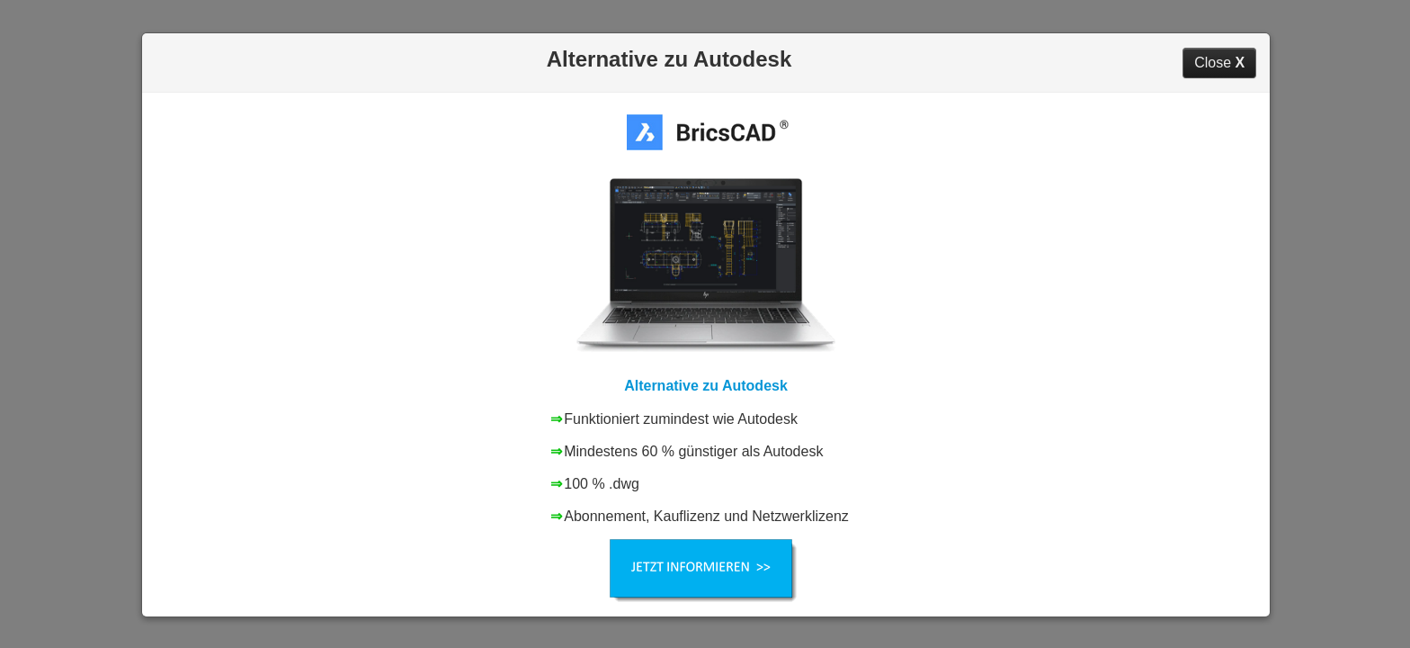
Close (1219, 62)
